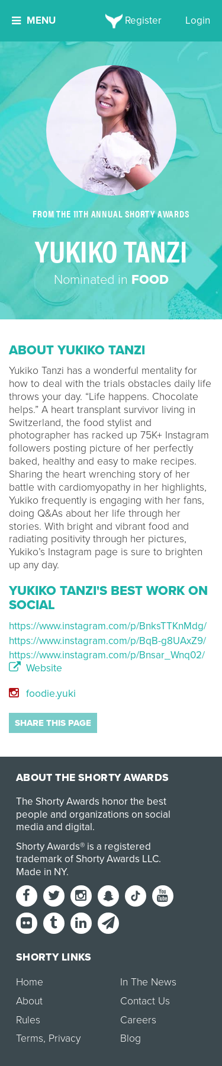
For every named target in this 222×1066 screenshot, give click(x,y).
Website (35, 668)
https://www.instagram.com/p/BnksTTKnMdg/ (108, 626)
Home (29, 982)
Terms (29, 1038)
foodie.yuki (42, 693)
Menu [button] (34, 20)
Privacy (65, 1038)
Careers (138, 1020)
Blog (130, 1038)
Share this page (53, 723)
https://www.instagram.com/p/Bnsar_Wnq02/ (107, 655)
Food (150, 279)
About (29, 1001)
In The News (148, 982)
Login (197, 20)
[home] (111, 20)
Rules (28, 1020)
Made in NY (41, 872)
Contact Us (145, 1001)
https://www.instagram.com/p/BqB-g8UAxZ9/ (107, 641)
